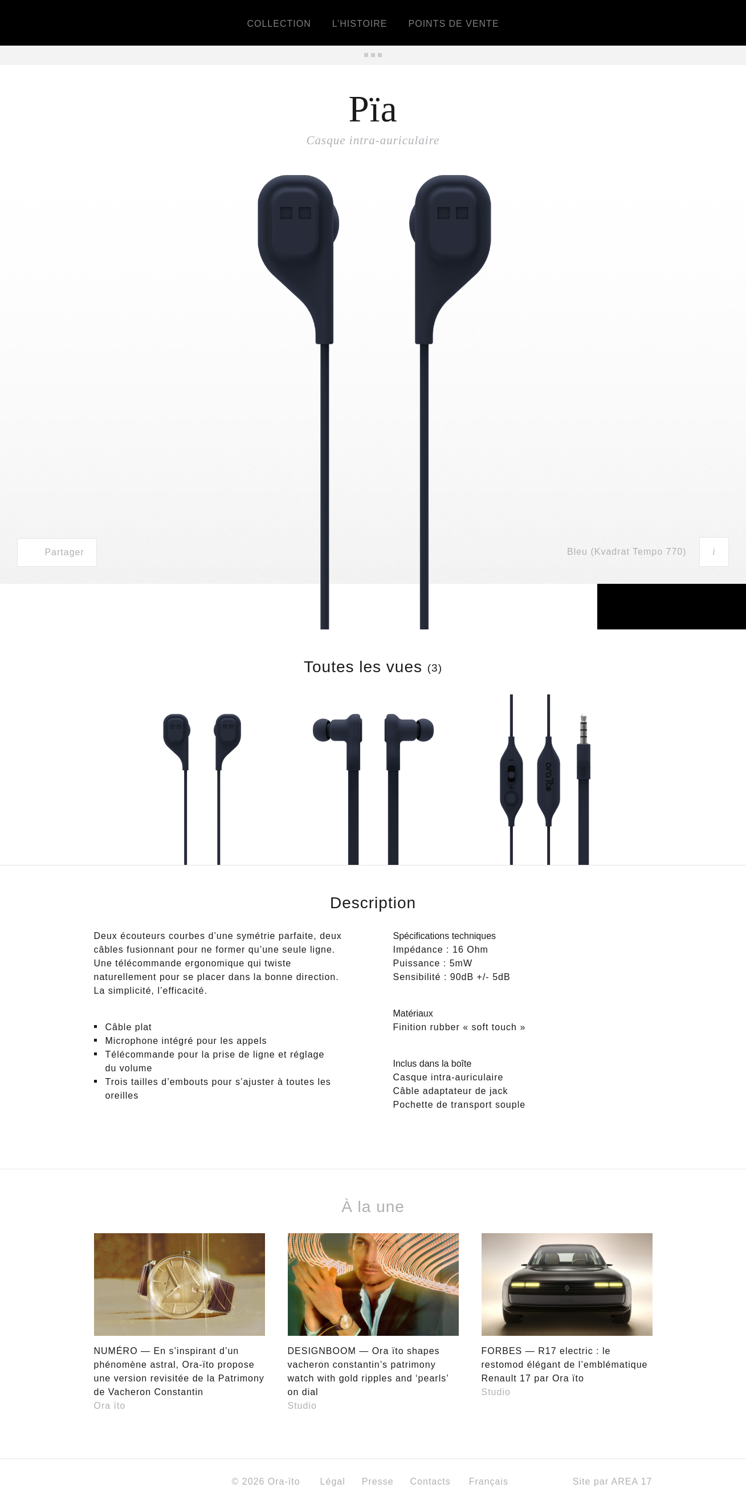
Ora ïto (110, 1405)
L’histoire (360, 24)
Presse (378, 1481)
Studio (302, 1405)
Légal (332, 1481)
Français (492, 1481)
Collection (279, 24)
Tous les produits (373, 55)
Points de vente (454, 24)
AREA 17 (632, 1481)
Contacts (430, 1481)
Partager (56, 552)
